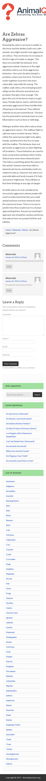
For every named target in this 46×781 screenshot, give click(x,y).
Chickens (10, 535)
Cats (8, 530)
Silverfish (10, 710)
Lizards (9, 627)
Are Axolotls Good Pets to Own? (19, 461)
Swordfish (10, 734)
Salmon (9, 695)
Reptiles (9, 686)
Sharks (9, 705)
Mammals (10, 632)
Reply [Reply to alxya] (9, 266)
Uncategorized (12, 754)
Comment (6, 314)
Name (5, 338)
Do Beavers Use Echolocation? (19, 418)
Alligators (10, 486)
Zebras (9, 764)
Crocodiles (10, 559)
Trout (8, 744)
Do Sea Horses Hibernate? (17, 414)
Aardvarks (10, 481)
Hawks (9, 608)
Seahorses (10, 700)
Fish (8, 583)
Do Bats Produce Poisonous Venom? (21, 428)
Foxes (8, 588)
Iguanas (9, 617)
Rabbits (9, 676)
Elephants (10, 574)
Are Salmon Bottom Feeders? (18, 423)
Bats (8, 510)
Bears (8, 515)
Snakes (9, 720)
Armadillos (10, 491)
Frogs (8, 593)
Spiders (9, 729)
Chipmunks (11, 540)
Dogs (8, 564)
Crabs (8, 554)
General (9, 598)
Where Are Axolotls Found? (17, 451)
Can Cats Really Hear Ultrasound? (20, 441)
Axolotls (9, 496)
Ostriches (10, 647)
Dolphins (10, 569)
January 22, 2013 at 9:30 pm (16, 257)
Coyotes (9, 549)
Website (6, 355)
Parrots (9, 661)
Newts (9, 642)
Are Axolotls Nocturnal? (16, 446)
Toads (8, 739)
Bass (8, 505)
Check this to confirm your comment (18, 367)
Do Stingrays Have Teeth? (17, 456)
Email (5, 346)
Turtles (9, 749)
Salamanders (11, 690)
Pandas (9, 656)
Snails (8, 715)
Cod (8, 544)
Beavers (9, 520)
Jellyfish (9, 622)
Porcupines (11, 671)
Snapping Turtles (13, 725)
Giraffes (9, 603)
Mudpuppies (11, 637)
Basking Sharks (12, 501)
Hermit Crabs (12, 613)
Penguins (10, 666)
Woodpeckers (12, 759)
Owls (8, 652)
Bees (8, 525)
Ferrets (9, 579)
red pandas (10, 681)
